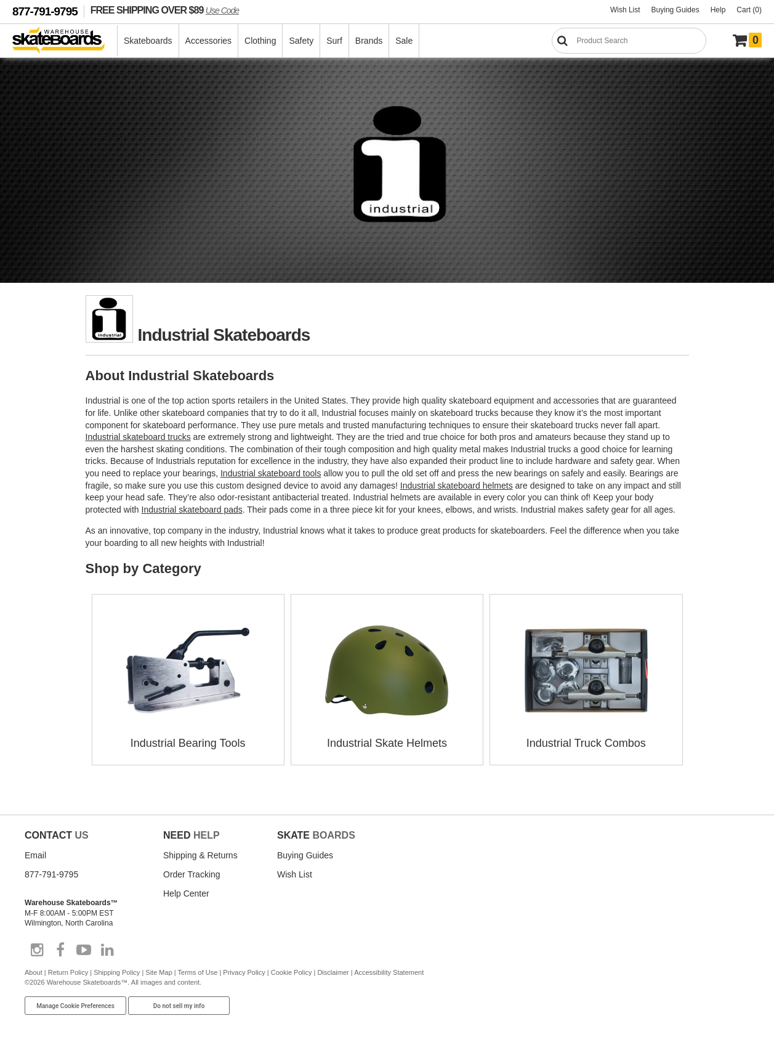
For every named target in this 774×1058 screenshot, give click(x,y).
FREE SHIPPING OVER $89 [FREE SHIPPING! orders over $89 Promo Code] (165, 9)
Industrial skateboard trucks (138, 437)
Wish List (625, 10)
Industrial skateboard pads (192, 510)
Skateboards (148, 41)
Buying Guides (675, 10)
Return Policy (68, 972)
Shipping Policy (117, 972)
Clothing (260, 41)
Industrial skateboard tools (270, 473)
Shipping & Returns (200, 855)
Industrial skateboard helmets (456, 485)
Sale (404, 41)
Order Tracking (191, 874)
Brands (368, 41)
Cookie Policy (291, 972)
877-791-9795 (45, 11)
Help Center (186, 893)
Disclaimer (333, 972)
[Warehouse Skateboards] (65, 41)
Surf (334, 41)
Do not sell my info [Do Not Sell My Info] (179, 1006)
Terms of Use (198, 972)
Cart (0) (749, 10)
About (33, 972)
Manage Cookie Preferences (75, 1006)
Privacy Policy (244, 972)
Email (35, 855)
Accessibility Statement (389, 972)
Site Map (158, 972)
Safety (301, 41)
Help (718, 10)
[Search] (629, 41)
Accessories (208, 41)
